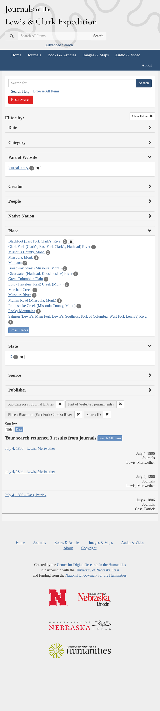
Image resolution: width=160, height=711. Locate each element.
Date (19, 429)
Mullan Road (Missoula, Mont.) (32, 300)
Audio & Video (127, 55)
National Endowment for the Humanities (95, 575)
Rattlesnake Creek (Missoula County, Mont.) (42, 306)
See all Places (19, 330)
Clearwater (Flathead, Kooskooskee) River (40, 274)
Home (16, 55)
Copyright (88, 548)
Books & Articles (62, 55)
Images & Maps (95, 55)
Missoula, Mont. (20, 257)
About (147, 65)
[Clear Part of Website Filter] (38, 168)
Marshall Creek (19, 290)
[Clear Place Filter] (71, 242)
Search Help (20, 91)
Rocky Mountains (21, 311)
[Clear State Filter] (22, 357)
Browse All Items (46, 91)
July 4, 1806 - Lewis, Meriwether (30, 448)
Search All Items (110, 438)
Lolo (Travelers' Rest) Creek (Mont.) (36, 284)
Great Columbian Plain (25, 279)
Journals (34, 55)
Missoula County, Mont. (26, 252)
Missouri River (19, 295)
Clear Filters (142, 116)
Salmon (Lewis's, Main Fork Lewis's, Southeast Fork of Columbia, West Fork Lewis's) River (78, 316)
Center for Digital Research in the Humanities (91, 565)
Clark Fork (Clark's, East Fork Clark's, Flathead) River (49, 247)
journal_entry (18, 168)
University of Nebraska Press (97, 570)
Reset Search (20, 99)
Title (9, 429)
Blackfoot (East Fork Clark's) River (35, 241)
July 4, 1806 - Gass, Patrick (25, 495)
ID (10, 357)
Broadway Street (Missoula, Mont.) (34, 268)
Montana (15, 263)
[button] (60, 404)
